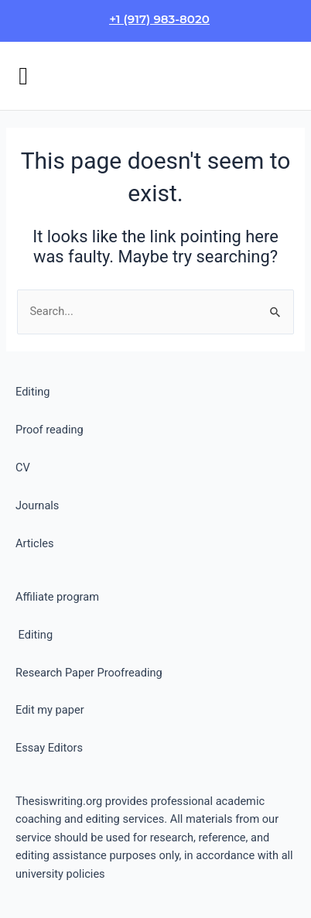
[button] (23, 75)
